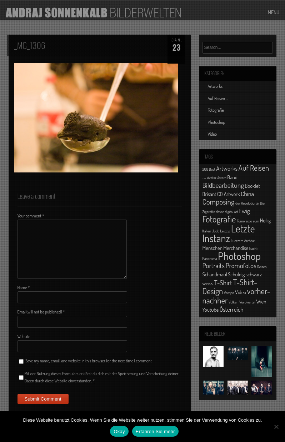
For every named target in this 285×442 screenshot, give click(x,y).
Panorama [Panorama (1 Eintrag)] (209, 258)
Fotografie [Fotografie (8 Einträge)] (219, 219)
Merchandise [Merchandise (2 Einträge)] (235, 248)
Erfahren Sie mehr (155, 431)
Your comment (31, 216)
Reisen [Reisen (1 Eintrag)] (262, 266)
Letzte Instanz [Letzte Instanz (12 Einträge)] (228, 233)
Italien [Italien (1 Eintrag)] (206, 230)
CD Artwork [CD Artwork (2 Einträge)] (228, 194)
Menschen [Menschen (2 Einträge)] (212, 248)
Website (24, 336)
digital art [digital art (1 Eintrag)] (232, 211)
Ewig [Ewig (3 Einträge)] (244, 211)
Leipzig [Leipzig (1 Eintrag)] (225, 230)
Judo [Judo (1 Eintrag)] (215, 230)
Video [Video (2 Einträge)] (240, 292)
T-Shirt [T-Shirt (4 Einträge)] (223, 282)
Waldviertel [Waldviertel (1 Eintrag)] (247, 302)
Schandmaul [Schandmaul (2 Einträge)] (214, 274)
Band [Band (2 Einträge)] (232, 177)
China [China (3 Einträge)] (247, 193)
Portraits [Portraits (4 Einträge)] (213, 265)
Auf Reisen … (218, 98)
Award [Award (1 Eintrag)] (221, 177)
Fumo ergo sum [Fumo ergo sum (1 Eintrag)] (248, 221)
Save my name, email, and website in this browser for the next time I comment (88, 360)
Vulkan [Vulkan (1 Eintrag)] (234, 302)
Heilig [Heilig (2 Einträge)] (265, 220)
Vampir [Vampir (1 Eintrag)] (229, 292)
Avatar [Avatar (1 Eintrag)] (211, 177)
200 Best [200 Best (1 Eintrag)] (208, 169)
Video (212, 134)
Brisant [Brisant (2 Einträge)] (209, 194)
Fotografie (216, 110)
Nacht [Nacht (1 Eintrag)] (253, 248)
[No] (276, 426)
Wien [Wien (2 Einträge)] (261, 301)
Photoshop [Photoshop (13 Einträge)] (239, 255)
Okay (119, 431)
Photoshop (216, 122)
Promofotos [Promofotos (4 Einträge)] (240, 265)
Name (24, 287)
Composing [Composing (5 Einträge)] (218, 201)
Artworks (215, 86)
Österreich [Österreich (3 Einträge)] (232, 309)
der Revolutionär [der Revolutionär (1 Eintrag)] (247, 203)
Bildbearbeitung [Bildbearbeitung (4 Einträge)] (223, 185)
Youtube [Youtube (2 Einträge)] (210, 309)
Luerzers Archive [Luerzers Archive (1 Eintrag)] (243, 240)
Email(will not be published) (41, 312)
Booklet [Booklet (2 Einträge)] (252, 185)
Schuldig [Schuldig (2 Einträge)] (236, 274)
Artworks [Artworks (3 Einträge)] (227, 168)
